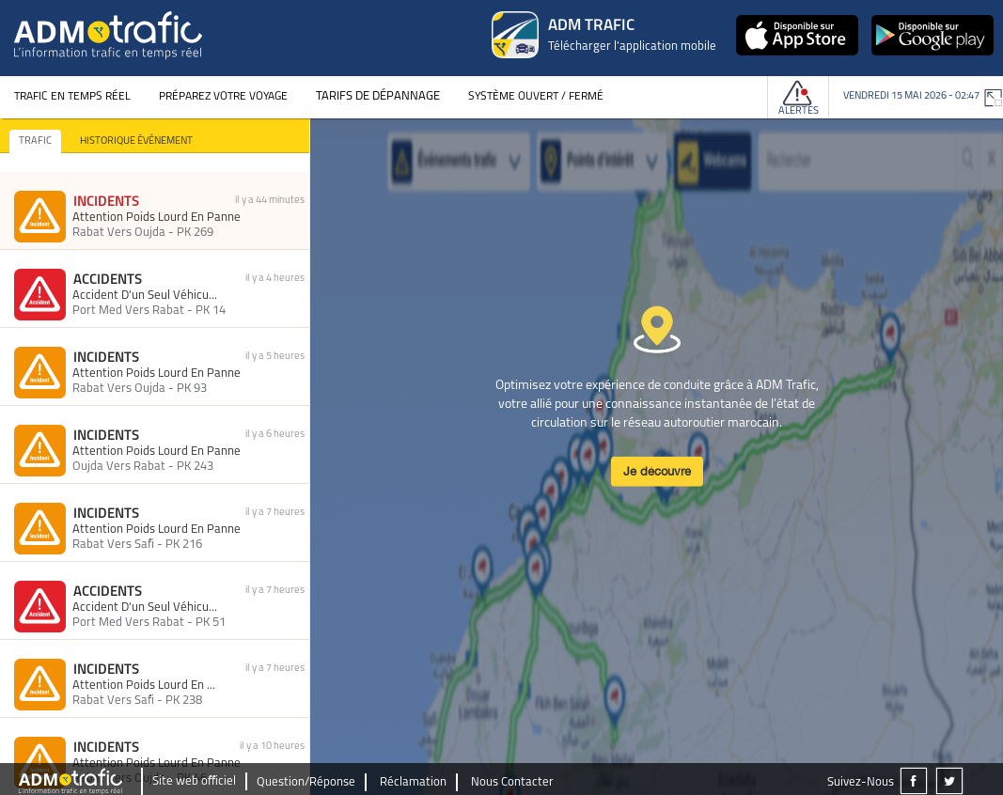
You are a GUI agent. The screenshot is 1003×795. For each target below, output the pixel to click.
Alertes (798, 111)
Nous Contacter (512, 782)
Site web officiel (194, 781)
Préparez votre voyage (223, 96)
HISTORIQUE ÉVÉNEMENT (136, 141)
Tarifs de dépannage (378, 96)
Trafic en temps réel (72, 96)
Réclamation (413, 782)
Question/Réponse (306, 782)
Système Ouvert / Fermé (535, 96)
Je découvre (657, 470)
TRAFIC (35, 141)
